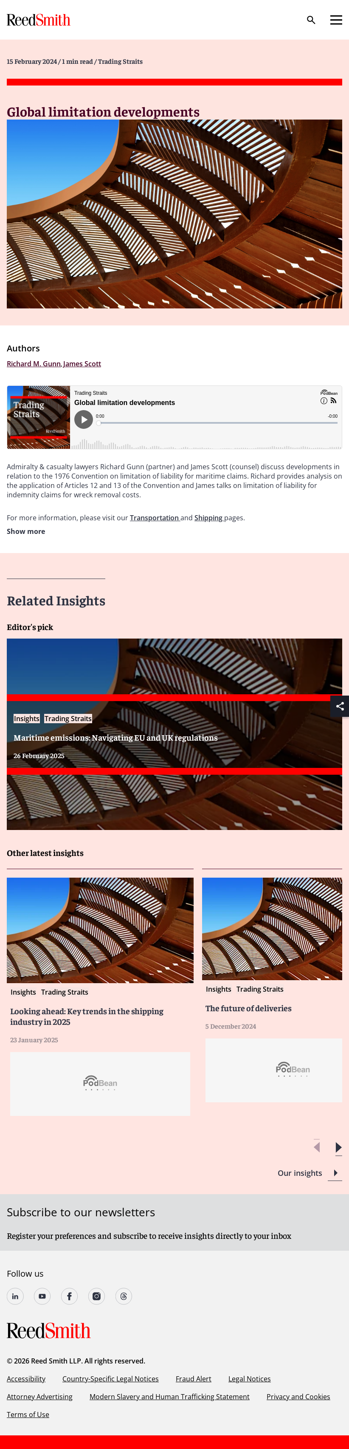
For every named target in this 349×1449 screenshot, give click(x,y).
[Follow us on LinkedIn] (15, 1296)
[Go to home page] (39, 20)
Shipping (209, 517)
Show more (26, 531)
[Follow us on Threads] (123, 1296)
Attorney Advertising (40, 1396)
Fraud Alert (193, 1378)
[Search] (311, 20)
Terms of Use (28, 1414)
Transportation (155, 517)
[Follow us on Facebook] (69, 1296)
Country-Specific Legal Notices (110, 1378)
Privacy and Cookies (298, 1396)
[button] (338, 1147)
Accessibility (26, 1378)
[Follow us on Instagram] (96, 1296)
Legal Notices (249, 1378)
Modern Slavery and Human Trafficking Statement (170, 1396)
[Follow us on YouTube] (42, 1296)
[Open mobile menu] (336, 20)
